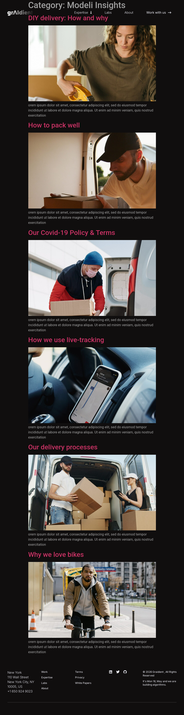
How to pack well (54, 125)
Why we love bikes (56, 554)
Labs (108, 12)
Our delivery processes (63, 447)
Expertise (83, 12)
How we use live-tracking (66, 340)
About (128, 12)
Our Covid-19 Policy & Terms (71, 233)
